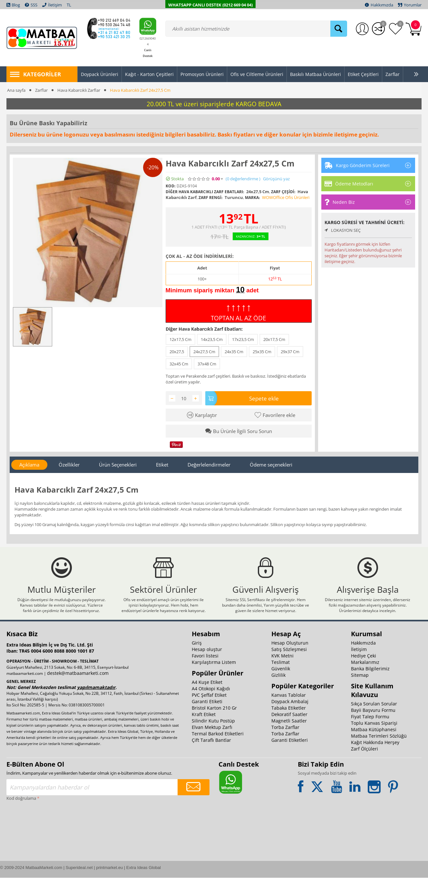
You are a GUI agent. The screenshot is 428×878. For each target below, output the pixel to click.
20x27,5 (177, 351)
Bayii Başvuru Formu (373, 710)
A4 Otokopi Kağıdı (211, 689)
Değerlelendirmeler (209, 464)
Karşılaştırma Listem (214, 662)
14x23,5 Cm (212, 339)
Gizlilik (278, 675)
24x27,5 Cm (204, 351)
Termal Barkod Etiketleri (218, 734)
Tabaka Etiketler (288, 708)
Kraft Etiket (204, 715)
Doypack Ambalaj (289, 702)
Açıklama (29, 464)
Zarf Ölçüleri (364, 749)
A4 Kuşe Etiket (207, 682)
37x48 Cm (207, 364)
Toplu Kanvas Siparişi (374, 723)
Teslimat (280, 662)
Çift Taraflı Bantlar (211, 740)
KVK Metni (282, 656)
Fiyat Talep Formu (370, 717)
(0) (243, 179)
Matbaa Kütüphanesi (373, 730)
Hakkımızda (363, 643)
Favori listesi (205, 656)
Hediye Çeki (363, 656)
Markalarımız (365, 662)
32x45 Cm (179, 364)
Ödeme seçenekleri (271, 464)
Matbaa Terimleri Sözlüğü (379, 736)
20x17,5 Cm (274, 339)
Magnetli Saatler (289, 721)
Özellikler (69, 464)
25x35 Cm (262, 351)
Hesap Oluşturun (289, 643)
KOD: (170, 186)
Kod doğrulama (21, 798)
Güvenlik (280, 669)
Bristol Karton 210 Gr (214, 708)
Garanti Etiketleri (289, 740)
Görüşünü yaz (276, 179)
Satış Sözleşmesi (289, 650)
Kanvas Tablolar (288, 695)
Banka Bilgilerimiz (370, 669)
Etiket (162, 464)
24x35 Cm (234, 351)
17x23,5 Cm (243, 339)
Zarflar (41, 90)
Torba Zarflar (285, 727)
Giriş (197, 643)
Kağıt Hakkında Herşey (375, 743)
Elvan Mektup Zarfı (212, 727)
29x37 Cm (290, 351)
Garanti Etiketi (207, 702)
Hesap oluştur (207, 650)
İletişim (359, 650)
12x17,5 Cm (180, 339)
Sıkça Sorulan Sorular (374, 704)
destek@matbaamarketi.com (78, 673)
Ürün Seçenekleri (118, 464)
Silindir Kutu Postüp (213, 721)
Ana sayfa (16, 90)
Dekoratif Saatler (289, 715)
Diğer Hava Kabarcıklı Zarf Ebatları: (204, 329)
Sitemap (360, 675)
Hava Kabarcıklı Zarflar (78, 90)
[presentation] (32, 826)
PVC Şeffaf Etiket (209, 695)
